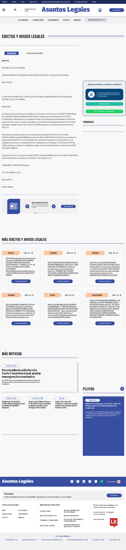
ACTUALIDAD (23, 20)
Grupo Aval (33, 2)
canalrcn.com (98, 540)
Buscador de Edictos (96, 20)
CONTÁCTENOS (45, 511)
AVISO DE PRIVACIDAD (71, 516)
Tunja (94, 2)
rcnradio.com (114, 540)
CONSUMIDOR (53, 20)
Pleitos (88, 388)
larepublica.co (12, 540)
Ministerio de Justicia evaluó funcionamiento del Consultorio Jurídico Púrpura (13, 405)
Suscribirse (116, 10)
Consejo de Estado (81, 2)
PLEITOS (66, 20)
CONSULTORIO (38, 20)
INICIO (4, 510)
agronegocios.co (29, 540)
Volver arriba (113, 481)
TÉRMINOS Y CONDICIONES (49, 520)
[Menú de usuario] (99, 10)
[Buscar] (15, 10)
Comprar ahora (104, 104)
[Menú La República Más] (4, 10)
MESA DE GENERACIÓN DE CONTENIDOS (71, 511)
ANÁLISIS (77, 20)
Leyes (23, 2)
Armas (14, 2)
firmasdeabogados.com (77, 540)
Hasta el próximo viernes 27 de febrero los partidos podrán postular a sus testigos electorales (40, 405)
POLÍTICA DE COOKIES (47, 526)
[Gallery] (40, 205)
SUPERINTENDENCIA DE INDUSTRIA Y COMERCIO (72, 526)
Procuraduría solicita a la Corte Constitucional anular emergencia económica (21, 373)
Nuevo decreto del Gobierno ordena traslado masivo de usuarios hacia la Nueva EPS (66, 405)
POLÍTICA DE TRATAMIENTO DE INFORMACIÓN (73, 520)
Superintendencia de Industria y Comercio (55, 2)
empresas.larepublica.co (52, 540)
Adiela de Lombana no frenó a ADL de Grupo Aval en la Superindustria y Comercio (103, 406)
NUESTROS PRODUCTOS (48, 516)
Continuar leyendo (21, 281)
